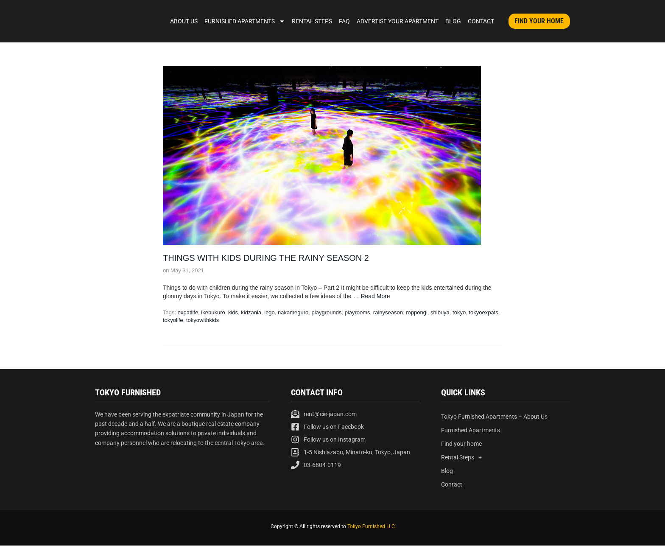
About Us (184, 21)
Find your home (461, 443)
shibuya (440, 312)
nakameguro (293, 312)
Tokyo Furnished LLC (371, 526)
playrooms (357, 312)
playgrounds (327, 312)
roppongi (417, 312)
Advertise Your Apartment (398, 21)
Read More (375, 296)
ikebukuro (213, 312)
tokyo (459, 312)
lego (269, 312)
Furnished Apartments (244, 21)
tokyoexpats (483, 312)
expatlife (188, 312)
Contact (481, 21)
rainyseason (388, 312)
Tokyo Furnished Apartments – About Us (494, 416)
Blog (453, 21)
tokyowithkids (202, 320)
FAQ (344, 21)
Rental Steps (312, 21)
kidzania (251, 312)
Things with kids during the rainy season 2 (266, 258)
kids (233, 312)
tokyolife (173, 320)
